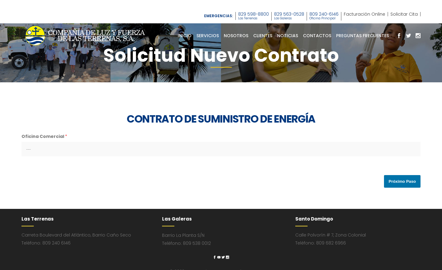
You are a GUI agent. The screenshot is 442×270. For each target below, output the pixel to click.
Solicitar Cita (404, 14)
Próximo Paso (402, 181)
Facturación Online (364, 14)
